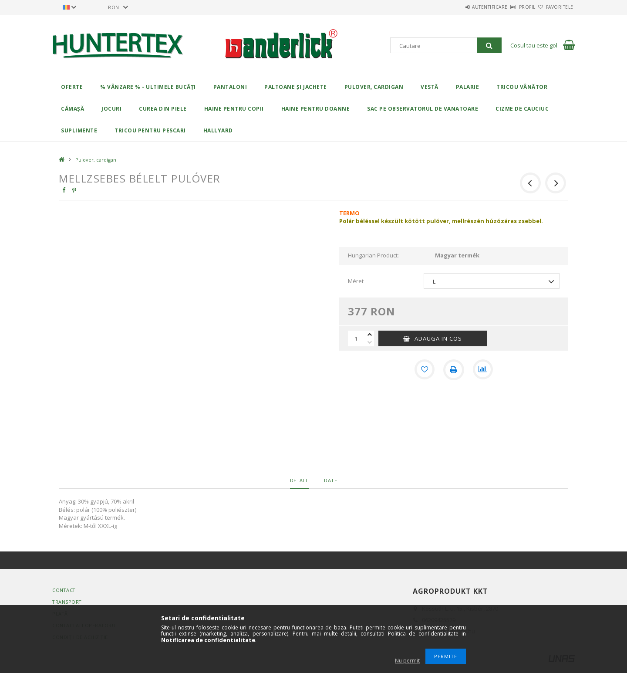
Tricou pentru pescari (150, 130)
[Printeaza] (453, 369)
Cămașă (72, 108)
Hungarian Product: (373, 255)
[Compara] (483, 369)
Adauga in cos (438, 338)
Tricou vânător (521, 87)
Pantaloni (230, 87)
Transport (67, 602)
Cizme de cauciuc (522, 108)
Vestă (429, 87)
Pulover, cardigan (374, 87)
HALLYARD (218, 130)
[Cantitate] (356, 338)
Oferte (72, 87)
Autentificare (464, 7)
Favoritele (554, 7)
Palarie (467, 87)
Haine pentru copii (234, 108)
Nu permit (407, 660)
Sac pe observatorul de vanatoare (422, 108)
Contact (64, 590)
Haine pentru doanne (315, 108)
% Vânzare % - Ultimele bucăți (148, 87)
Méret (356, 281)
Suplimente (79, 130)
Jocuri (111, 108)
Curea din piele (163, 108)
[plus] (369, 334)
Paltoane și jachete (295, 87)
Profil (512, 7)
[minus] (369, 342)
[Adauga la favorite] (424, 369)
